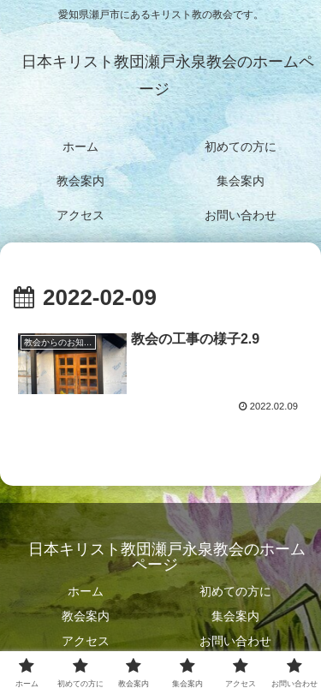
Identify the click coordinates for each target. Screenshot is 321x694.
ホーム (86, 591)
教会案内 (86, 616)
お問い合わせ (235, 641)
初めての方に (235, 591)
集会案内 (235, 616)
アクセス (86, 641)
